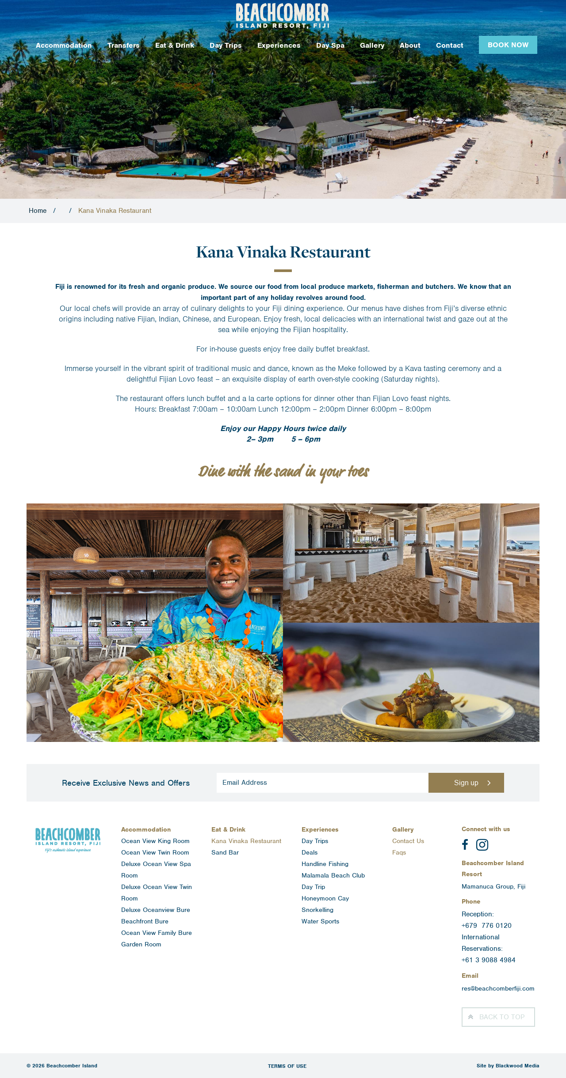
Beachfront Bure (144, 921)
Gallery (372, 45)
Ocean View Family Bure (156, 933)
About (410, 45)
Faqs (399, 852)
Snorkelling (317, 910)
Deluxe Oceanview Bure (155, 910)
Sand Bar (225, 852)
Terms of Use (287, 1066)
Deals (309, 852)
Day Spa (330, 45)
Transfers (123, 45)
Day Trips (226, 45)
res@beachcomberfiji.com (498, 988)
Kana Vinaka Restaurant (246, 841)
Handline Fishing (325, 864)
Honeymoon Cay (325, 898)
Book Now (508, 44)
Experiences (279, 45)
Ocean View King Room (155, 841)
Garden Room (141, 944)
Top (501, 1017)
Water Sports (320, 921)
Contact (449, 45)
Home (37, 210)
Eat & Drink (174, 45)
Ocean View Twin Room (155, 852)
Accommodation (64, 45)
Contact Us (408, 841)
